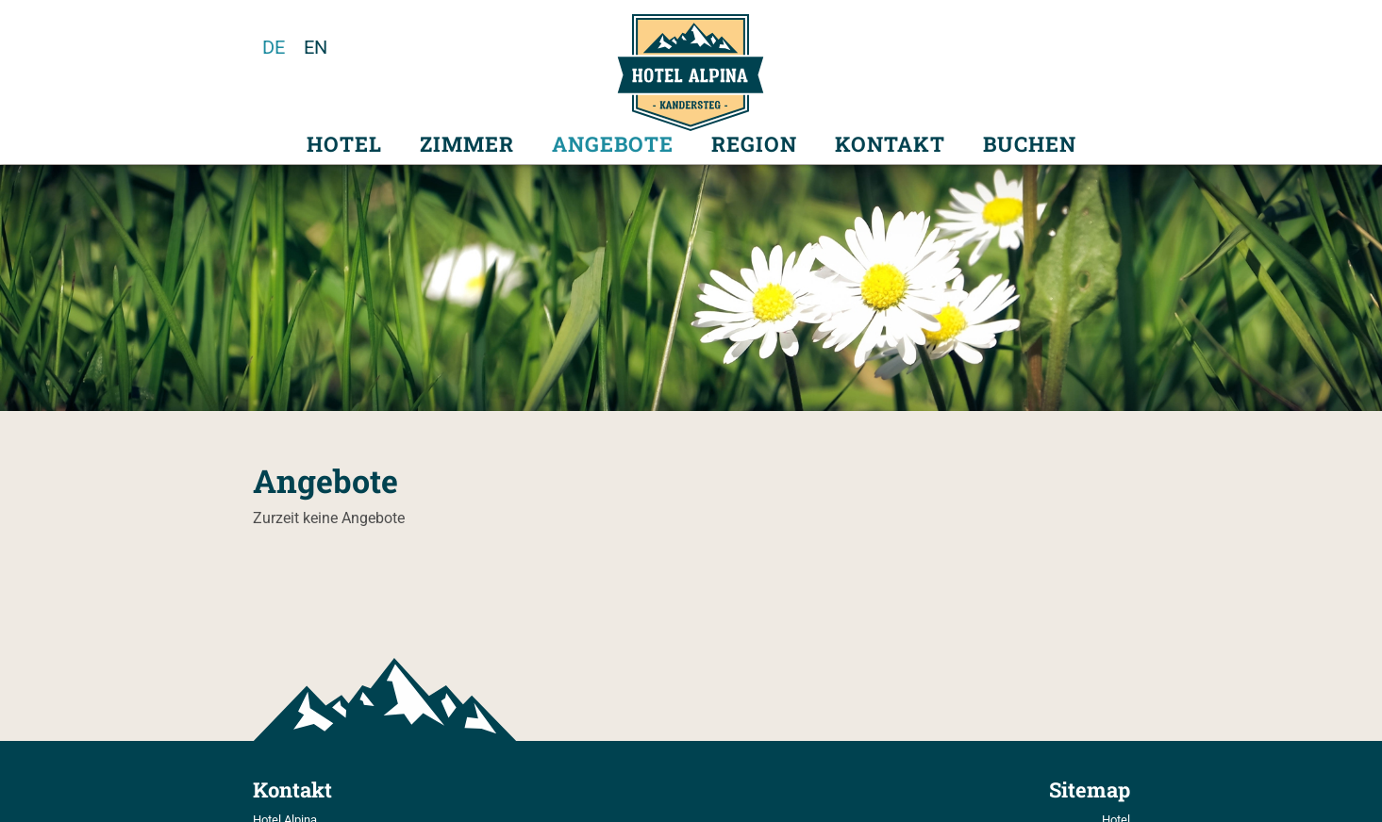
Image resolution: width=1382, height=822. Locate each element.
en (315, 47)
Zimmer (467, 144)
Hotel (344, 144)
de (273, 47)
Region (754, 144)
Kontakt (890, 144)
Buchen (1029, 144)
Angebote (613, 144)
